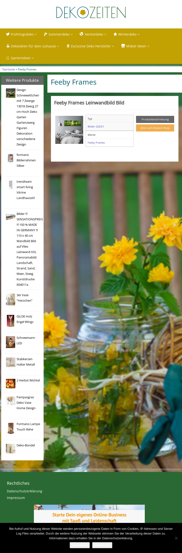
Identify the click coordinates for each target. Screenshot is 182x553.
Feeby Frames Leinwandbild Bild (89, 102)
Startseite (8, 69)
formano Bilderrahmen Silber (26, 160)
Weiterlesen (102, 545)
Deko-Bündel (26, 445)
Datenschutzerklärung (24, 491)
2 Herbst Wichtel (28, 380)
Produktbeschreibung (155, 119)
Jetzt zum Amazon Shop (155, 128)
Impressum (16, 497)
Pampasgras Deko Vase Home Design (26, 402)
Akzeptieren (80, 545)
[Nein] (176, 538)
